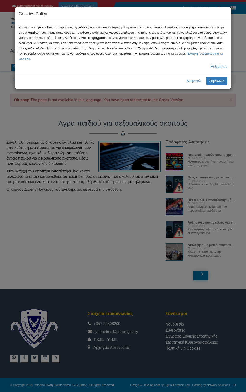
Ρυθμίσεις (219, 67)
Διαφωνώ (194, 81)
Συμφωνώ (216, 81)
